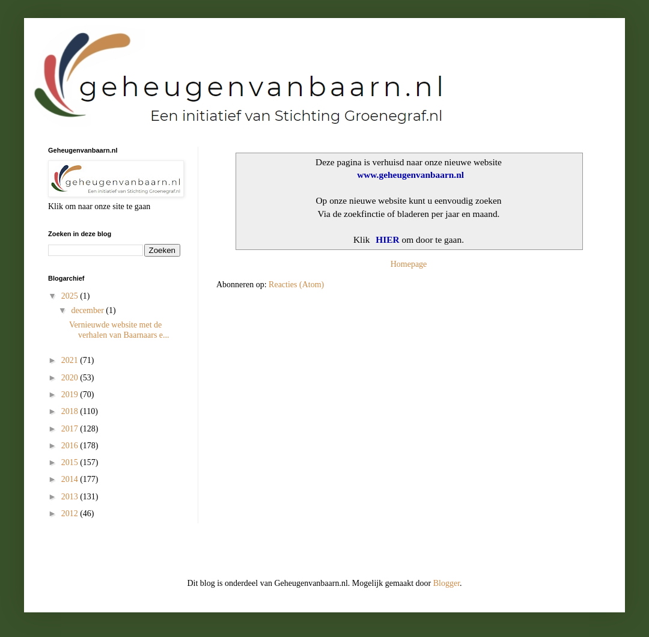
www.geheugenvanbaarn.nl (410, 174)
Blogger (446, 583)
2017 (71, 428)
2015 (71, 462)
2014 (71, 479)
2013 (71, 496)
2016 (71, 445)
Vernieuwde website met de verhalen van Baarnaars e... (119, 330)
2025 (71, 295)
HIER (388, 239)
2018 (71, 411)
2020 (71, 377)
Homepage (409, 264)
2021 (71, 360)
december (88, 310)
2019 (71, 394)
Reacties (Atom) (296, 284)
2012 (71, 513)
